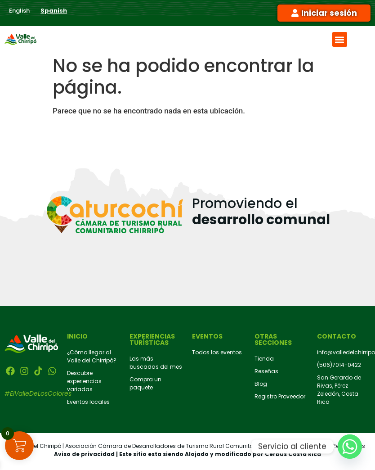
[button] (339, 39)
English (19, 10)
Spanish (53, 10)
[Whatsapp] (350, 446)
